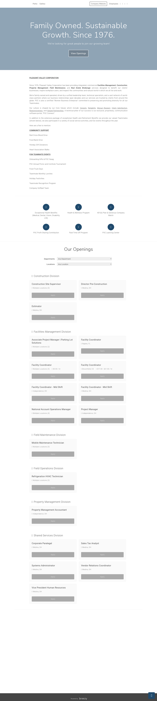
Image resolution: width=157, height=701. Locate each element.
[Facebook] (122, 4)
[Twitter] (120, 4)
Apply (53, 295)
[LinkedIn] (127, 4)
